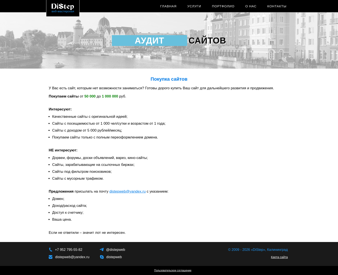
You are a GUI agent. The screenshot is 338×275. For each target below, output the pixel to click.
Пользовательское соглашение (172, 270)
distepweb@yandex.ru (127, 191)
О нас (251, 6)
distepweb (114, 257)
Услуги (194, 6)
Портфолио (223, 6)
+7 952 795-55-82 (68, 249)
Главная (168, 6)
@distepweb (115, 249)
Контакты (276, 6)
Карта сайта (279, 257)
